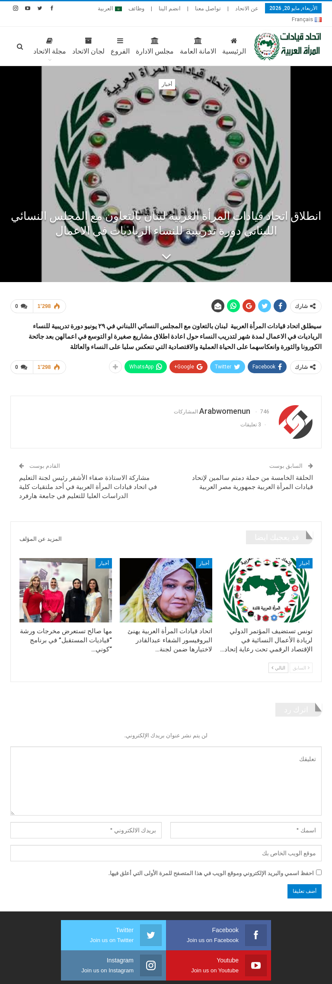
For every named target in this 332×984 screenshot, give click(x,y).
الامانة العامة (179, 36)
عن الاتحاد (247, 8)
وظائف (136, 8)
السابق (301, 657)
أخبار (167, 74)
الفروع (101, 36)
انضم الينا (170, 8)
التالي (278, 657)
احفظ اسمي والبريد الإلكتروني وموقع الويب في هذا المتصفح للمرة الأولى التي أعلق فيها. (211, 862)
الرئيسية (215, 36)
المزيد (112, 8)
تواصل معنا (208, 8)
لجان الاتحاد (70, 36)
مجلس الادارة (136, 36)
